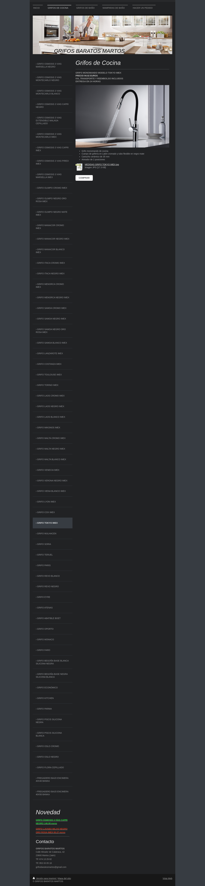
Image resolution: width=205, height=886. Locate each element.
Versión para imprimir (45, 878)
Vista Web (167, 878)
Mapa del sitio (64, 878)
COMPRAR (84, 178)
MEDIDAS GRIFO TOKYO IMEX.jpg (102, 164)
